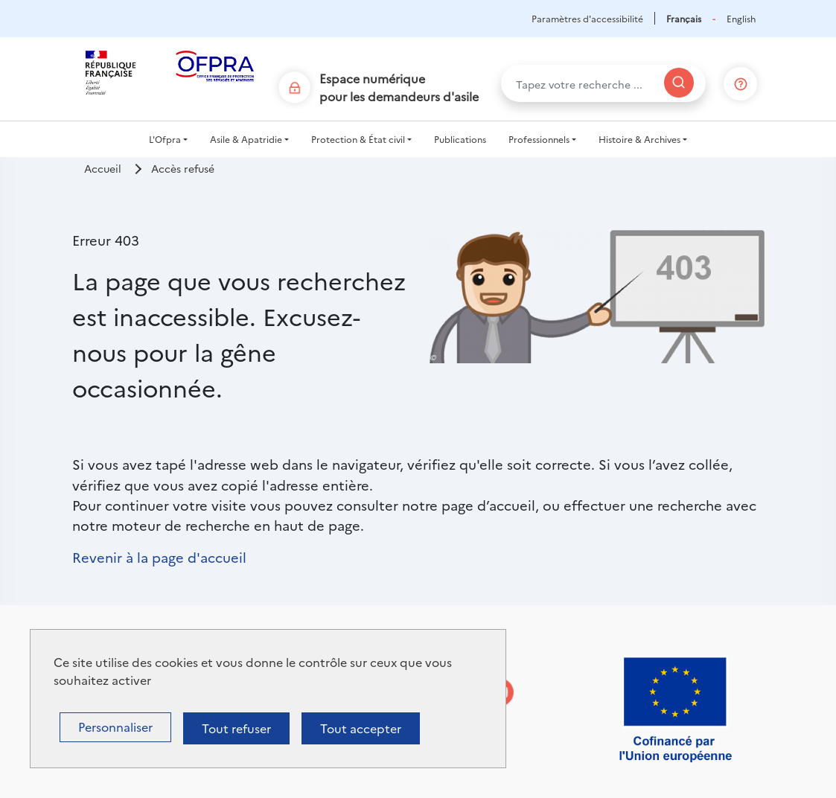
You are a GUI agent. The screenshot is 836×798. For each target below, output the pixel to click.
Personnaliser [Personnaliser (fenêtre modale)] (115, 726)
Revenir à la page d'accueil (159, 556)
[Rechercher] (679, 83)
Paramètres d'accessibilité (587, 18)
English (741, 18)
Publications (460, 139)
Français (683, 18)
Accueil (102, 168)
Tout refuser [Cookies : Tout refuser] (236, 728)
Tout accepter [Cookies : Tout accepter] (360, 728)
